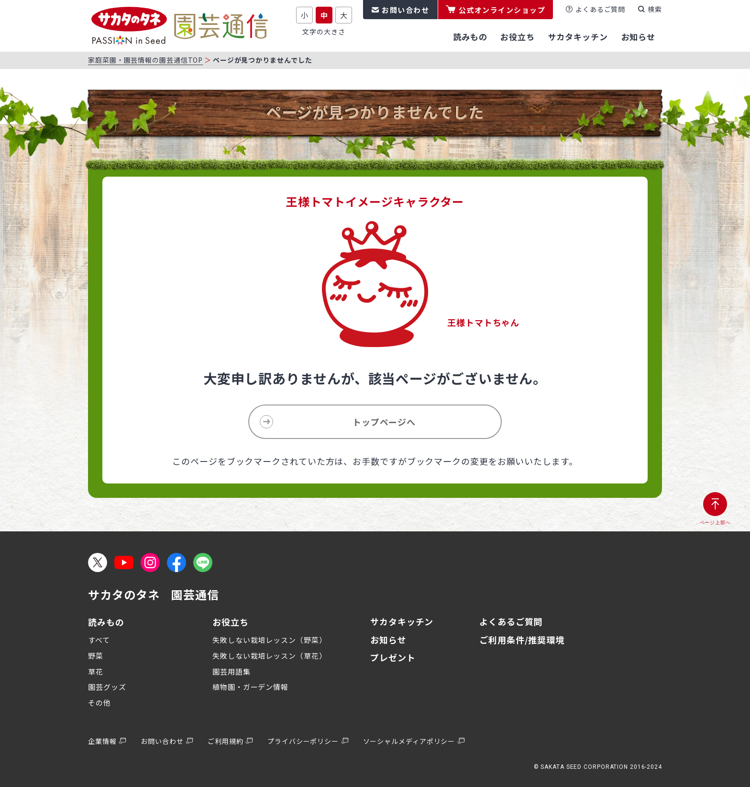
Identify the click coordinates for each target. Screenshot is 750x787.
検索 (655, 9)
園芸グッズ (107, 687)
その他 (99, 702)
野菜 (95, 656)
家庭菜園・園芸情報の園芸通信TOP (145, 60)
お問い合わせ (405, 10)
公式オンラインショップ (502, 10)
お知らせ (388, 639)
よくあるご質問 (600, 9)
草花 (95, 671)
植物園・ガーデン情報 (250, 687)
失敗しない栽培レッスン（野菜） (269, 640)
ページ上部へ (715, 522)
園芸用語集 (231, 671)
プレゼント (393, 657)
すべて (99, 640)
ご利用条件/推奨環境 (521, 639)
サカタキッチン (401, 621)
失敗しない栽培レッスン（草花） (269, 656)
